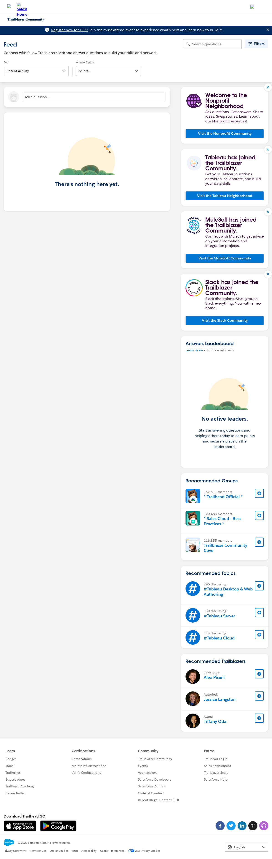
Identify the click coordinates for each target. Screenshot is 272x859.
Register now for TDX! (69, 30)
